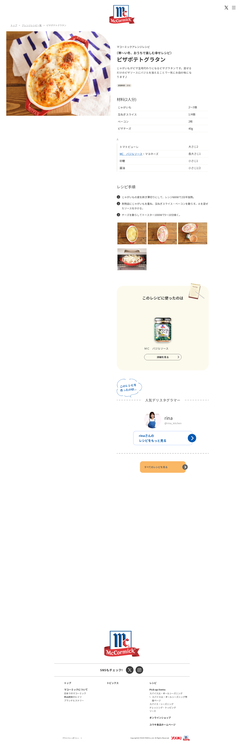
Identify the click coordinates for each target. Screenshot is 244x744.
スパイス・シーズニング (161, 704)
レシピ (153, 683)
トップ (14, 25)
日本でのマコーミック (75, 693)
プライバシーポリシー (70, 738)
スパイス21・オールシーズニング (165, 693)
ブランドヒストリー (74, 700)
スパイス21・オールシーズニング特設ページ (169, 698)
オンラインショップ (160, 717)
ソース (152, 711)
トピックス (113, 683)
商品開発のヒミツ (73, 696)
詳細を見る (163, 357)
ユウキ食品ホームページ (162, 724)
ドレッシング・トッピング (162, 707)
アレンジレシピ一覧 (32, 25)
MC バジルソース (131, 154)
